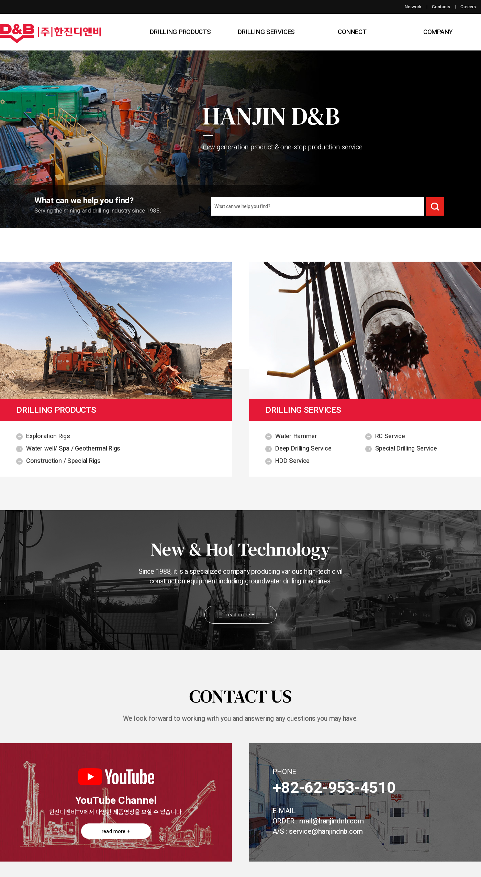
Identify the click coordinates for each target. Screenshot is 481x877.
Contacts (441, 6)
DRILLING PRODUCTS (180, 32)
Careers (468, 6)
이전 (35, 132)
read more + (240, 614)
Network (413, 6)
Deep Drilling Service (303, 448)
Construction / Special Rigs (63, 461)
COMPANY (438, 32)
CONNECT (352, 32)
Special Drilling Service (406, 448)
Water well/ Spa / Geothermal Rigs (73, 448)
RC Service (390, 436)
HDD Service (292, 461)
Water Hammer (296, 436)
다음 (446, 132)
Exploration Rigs (48, 436)
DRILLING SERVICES (266, 32)
